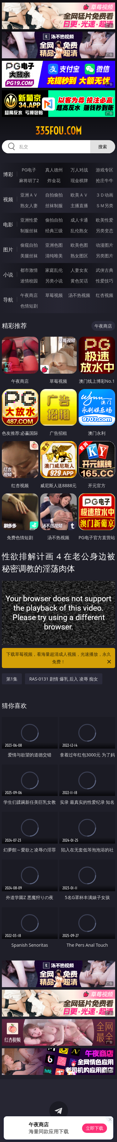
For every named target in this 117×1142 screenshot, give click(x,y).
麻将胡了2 (29, 180)
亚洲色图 (54, 245)
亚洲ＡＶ (29, 195)
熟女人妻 (29, 205)
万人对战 (79, 170)
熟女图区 (79, 256)
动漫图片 (104, 245)
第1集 (11, 679)
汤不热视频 (79, 295)
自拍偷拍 (54, 195)
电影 (8, 224)
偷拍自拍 (54, 220)
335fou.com (58, 130)
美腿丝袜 (29, 256)
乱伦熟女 (79, 231)
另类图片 (104, 256)
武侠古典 (104, 270)
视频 (8, 199)
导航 (8, 299)
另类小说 (54, 281)
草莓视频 (54, 295)
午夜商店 (29, 295)
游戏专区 (104, 170)
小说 (8, 274)
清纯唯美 (54, 256)
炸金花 (54, 180)
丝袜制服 (54, 205)
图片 (8, 249)
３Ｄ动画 (104, 195)
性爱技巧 (104, 281)
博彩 (8, 174)
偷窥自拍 (29, 245)
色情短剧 (29, 306)
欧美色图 (79, 245)
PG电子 (29, 170)
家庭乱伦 (54, 270)
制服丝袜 (29, 231)
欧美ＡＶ (79, 195)
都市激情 (29, 270)
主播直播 (79, 205)
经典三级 (54, 231)
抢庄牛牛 (104, 180)
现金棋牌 (79, 180)
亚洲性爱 (29, 220)
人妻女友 (79, 270)
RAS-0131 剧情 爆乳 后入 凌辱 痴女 (63, 679)
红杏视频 (104, 295)
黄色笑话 (79, 281)
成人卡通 (79, 220)
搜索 (102, 147)
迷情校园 (29, 281)
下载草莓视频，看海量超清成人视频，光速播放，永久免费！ (59, 658)
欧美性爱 (104, 220)
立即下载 (94, 1128)
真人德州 (54, 170)
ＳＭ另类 (104, 205)
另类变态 (104, 231)
